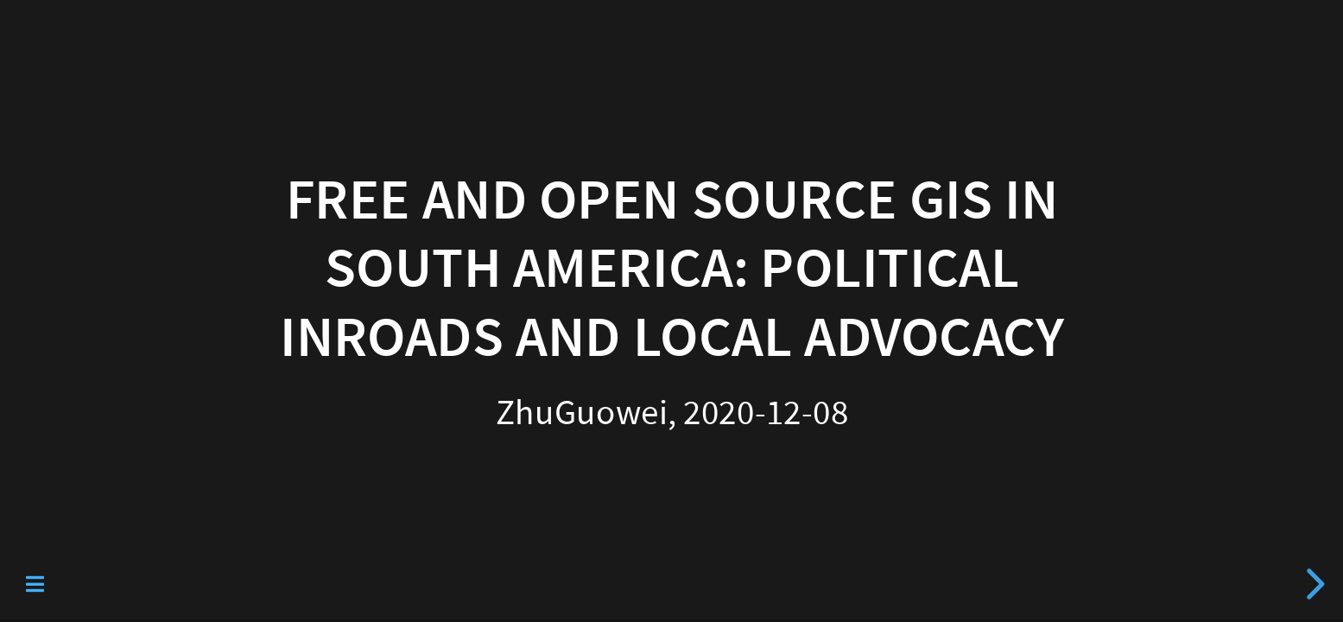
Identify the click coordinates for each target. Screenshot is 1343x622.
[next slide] (1312, 584)
